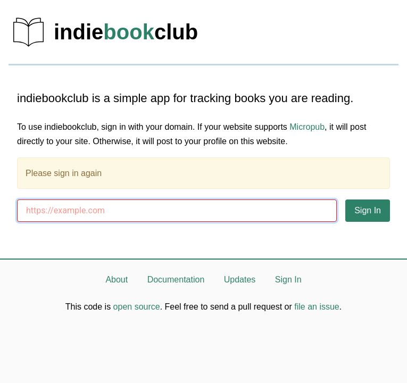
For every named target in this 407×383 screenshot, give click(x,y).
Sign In (288, 279)
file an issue (316, 306)
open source (136, 306)
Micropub (307, 126)
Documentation (176, 279)
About (116, 279)
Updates (240, 279)
